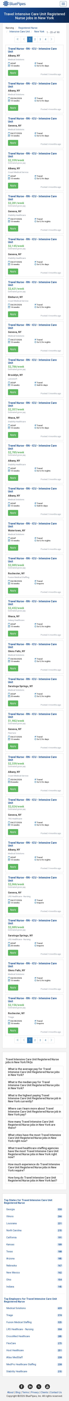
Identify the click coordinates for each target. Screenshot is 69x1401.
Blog (17, 1392)
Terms (25, 1392)
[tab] (34, 1072)
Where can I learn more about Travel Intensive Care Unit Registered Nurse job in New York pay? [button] (34, 1111)
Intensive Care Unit (19, 31)
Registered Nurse (27, 27)
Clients (44, 1392)
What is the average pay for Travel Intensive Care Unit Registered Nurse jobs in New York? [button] (34, 1072)
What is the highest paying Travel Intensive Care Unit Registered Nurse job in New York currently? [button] (34, 1098)
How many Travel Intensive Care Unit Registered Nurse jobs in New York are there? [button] (31, 1124)
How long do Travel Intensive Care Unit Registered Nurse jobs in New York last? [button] (32, 1179)
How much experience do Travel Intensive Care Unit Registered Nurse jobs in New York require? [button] (34, 1167)
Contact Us (56, 1392)
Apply (13, 72)
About (10, 1392)
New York (39, 31)
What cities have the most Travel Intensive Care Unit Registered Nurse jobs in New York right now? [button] (34, 1138)
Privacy (35, 1392)
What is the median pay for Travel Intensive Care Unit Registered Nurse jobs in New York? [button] (34, 1085)
